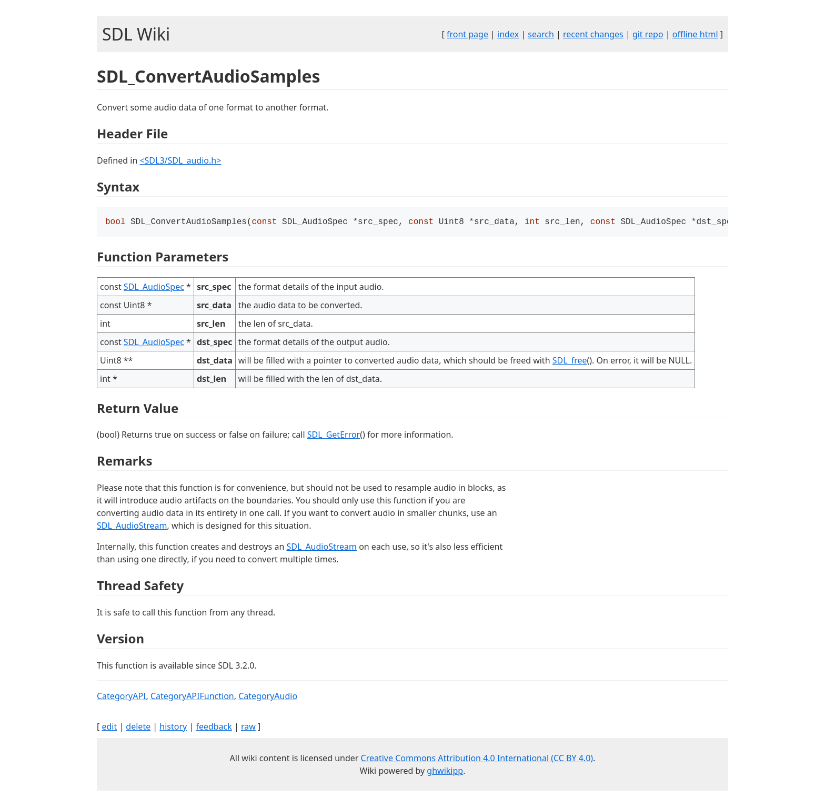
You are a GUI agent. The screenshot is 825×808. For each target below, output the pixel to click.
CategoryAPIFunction (192, 697)
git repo (647, 34)
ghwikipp (445, 771)
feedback (214, 727)
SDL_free (569, 361)
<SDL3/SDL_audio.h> (180, 160)
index (508, 34)
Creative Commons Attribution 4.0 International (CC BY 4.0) (477, 759)
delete (138, 727)
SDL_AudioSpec (154, 288)
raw (248, 727)
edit (109, 727)
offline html (695, 34)
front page (467, 34)
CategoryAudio (267, 697)
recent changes (593, 34)
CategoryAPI (121, 697)
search (541, 34)
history (173, 727)
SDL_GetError (333, 435)
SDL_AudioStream (132, 526)
